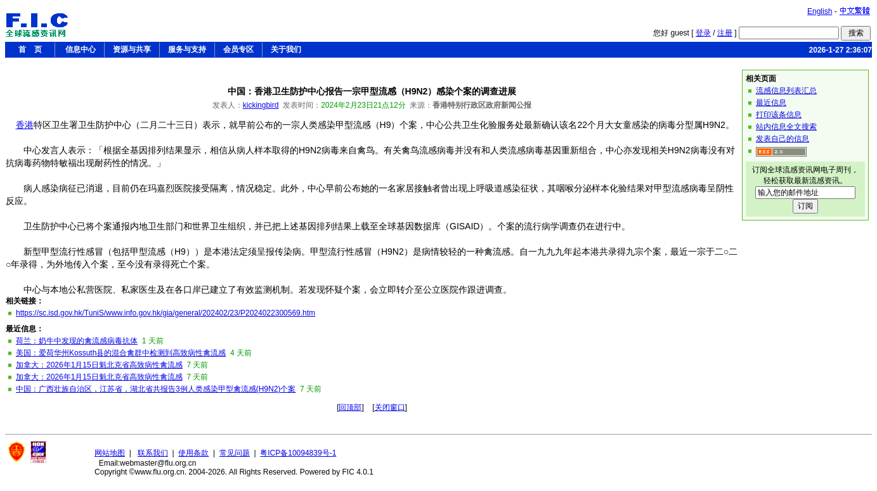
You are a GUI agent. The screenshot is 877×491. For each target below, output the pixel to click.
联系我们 (153, 453)
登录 (703, 33)
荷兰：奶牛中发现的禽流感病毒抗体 (77, 340)
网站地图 (109, 453)
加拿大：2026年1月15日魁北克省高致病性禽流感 (99, 364)
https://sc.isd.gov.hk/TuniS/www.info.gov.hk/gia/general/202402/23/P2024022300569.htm (165, 313)
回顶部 (350, 407)
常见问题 (234, 453)
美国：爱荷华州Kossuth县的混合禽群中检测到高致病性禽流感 (121, 352)
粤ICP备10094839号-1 (298, 453)
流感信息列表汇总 (786, 90)
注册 (724, 33)
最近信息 (771, 102)
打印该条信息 (779, 114)
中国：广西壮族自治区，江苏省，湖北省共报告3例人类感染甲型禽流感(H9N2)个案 (156, 389)
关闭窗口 (390, 407)
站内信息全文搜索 (786, 126)
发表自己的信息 (782, 138)
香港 (25, 125)
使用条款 (193, 453)
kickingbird (261, 105)
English (819, 11)
